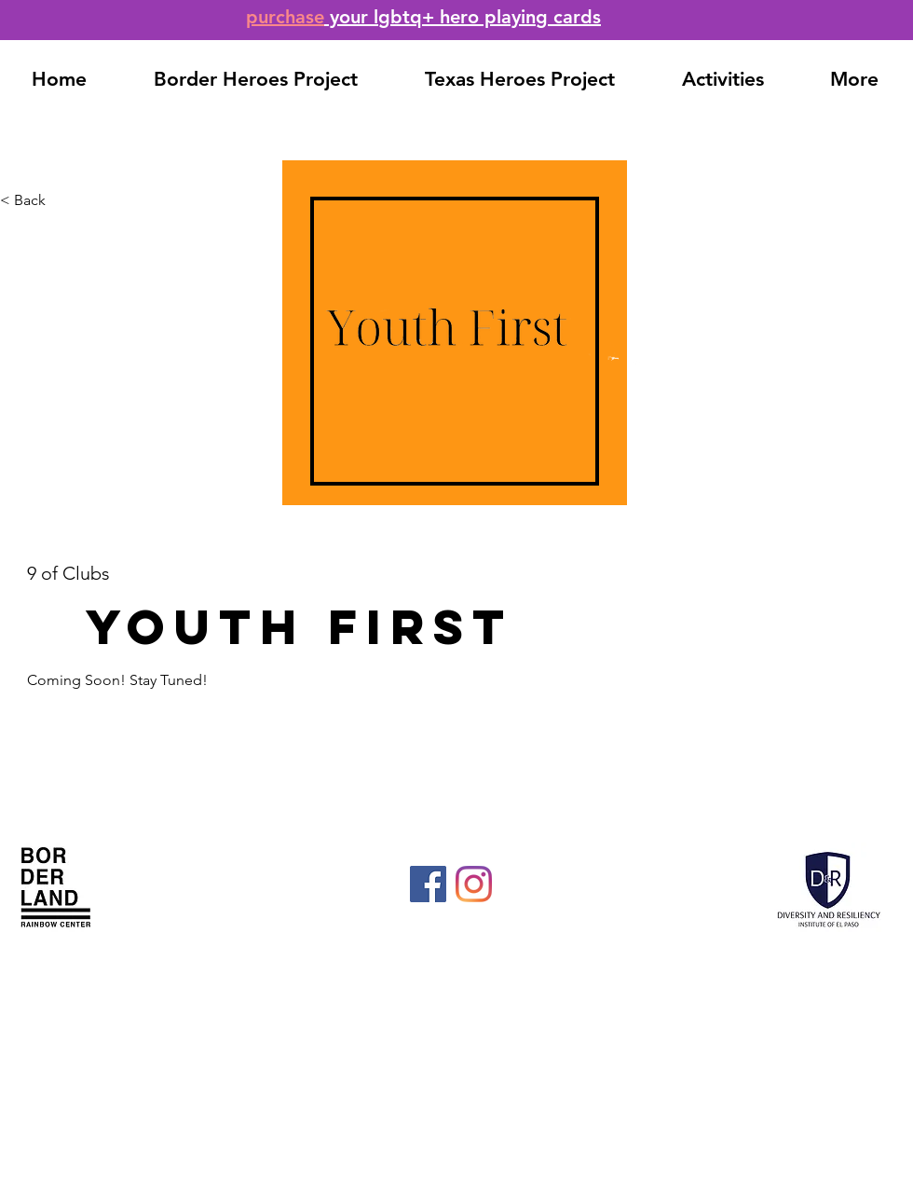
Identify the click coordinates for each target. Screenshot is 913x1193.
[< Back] (61, 200)
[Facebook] (428, 884)
